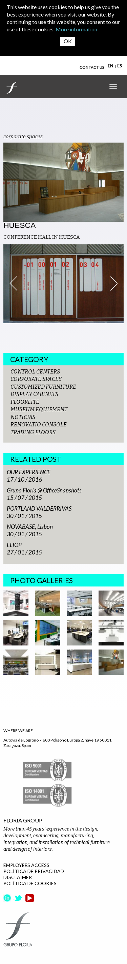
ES (119, 65)
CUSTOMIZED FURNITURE (43, 387)
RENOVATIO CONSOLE (38, 424)
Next (114, 283)
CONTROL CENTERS (35, 371)
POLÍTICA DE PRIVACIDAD (33, 871)
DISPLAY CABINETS (34, 394)
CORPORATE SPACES (36, 379)
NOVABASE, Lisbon (30, 526)
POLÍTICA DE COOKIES (30, 883)
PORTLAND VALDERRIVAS (39, 508)
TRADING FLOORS (33, 432)
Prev (13, 283)
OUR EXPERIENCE (28, 472)
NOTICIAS (22, 417)
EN (110, 65)
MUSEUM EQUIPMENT (38, 409)
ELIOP (14, 544)
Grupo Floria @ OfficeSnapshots (44, 490)
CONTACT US (92, 67)
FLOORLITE (24, 402)
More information (76, 29)
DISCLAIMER (17, 877)
